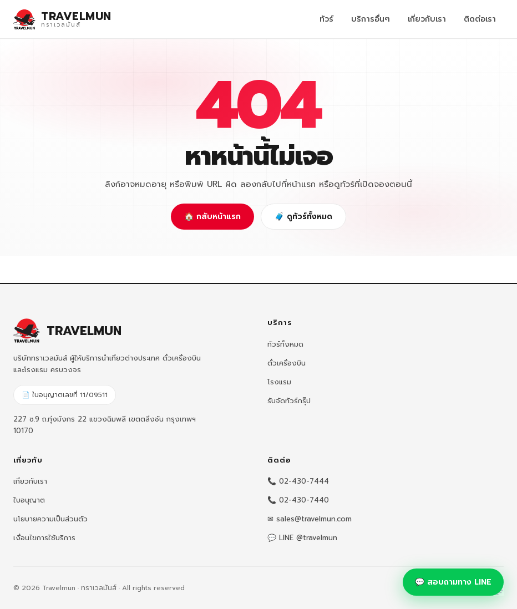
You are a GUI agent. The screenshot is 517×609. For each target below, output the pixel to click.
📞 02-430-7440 (298, 500)
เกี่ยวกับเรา (427, 19)
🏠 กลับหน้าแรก (212, 216)
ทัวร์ (326, 19)
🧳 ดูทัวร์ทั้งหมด (303, 216)
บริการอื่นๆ (370, 19)
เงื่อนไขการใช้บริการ (44, 537)
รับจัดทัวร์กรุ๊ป (289, 400)
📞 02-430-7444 (298, 481)
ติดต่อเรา (480, 19)
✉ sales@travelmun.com (309, 519)
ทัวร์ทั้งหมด (285, 344)
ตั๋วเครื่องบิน (286, 363)
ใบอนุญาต (29, 500)
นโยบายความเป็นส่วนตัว (50, 519)
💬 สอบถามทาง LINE (453, 582)
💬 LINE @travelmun (302, 537)
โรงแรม (279, 382)
